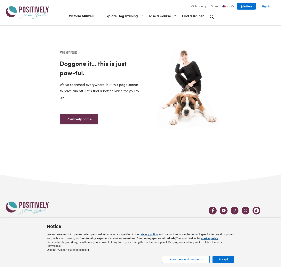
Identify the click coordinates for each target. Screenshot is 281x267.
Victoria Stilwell (81, 15)
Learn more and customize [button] (186, 259)
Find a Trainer (193, 15)
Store (214, 6)
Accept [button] (223, 259)
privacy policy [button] (149, 234)
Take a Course (160, 15)
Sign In (266, 6)
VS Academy (198, 6)
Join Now (246, 6)
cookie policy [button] (209, 238)
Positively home (79, 118)
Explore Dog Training (121, 15)
